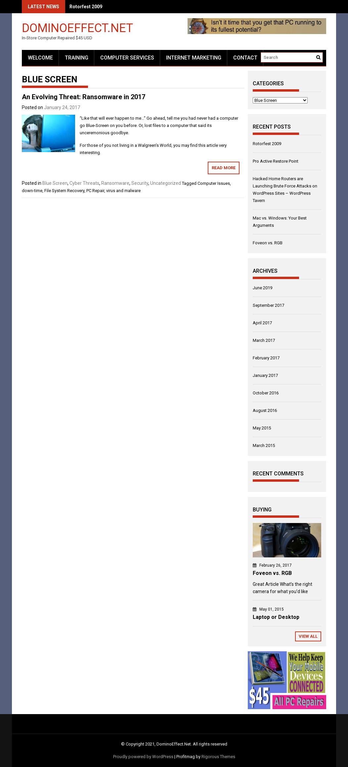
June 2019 (262, 287)
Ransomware (115, 183)
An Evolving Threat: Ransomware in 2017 (83, 97)
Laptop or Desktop (276, 617)
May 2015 (262, 427)
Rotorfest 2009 (85, 6)
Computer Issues (213, 183)
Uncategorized (165, 183)
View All (308, 636)
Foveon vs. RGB (268, 242)
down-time (32, 190)
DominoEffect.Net (77, 27)
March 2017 (264, 340)
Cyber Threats (84, 183)
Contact (245, 58)
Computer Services (127, 58)
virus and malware (123, 190)
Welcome (40, 58)
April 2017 (262, 322)
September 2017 (268, 305)
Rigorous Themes (218, 756)
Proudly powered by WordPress (143, 756)
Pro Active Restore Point (275, 161)
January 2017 (265, 375)
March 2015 (264, 445)
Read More (224, 167)
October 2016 (266, 392)
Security (139, 183)
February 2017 (266, 357)
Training (76, 58)
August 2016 (265, 410)
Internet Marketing (193, 58)
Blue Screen (54, 183)
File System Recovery (64, 190)
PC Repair (95, 190)
